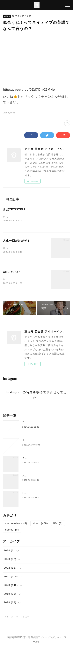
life (58, 524)
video (7, 16)
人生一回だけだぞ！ (16, 240)
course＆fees (16, 524)
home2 (12, 530)
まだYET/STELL (14, 209)
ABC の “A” (11, 272)
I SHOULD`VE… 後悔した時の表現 (43, 494)
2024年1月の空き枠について (39, 423)
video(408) (9, 113)
